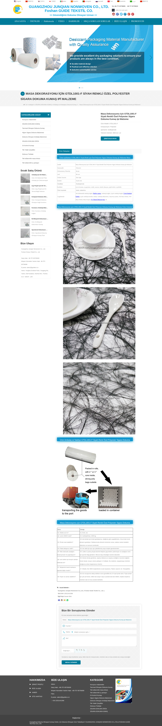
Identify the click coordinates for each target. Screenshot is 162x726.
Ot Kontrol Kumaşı (28, 145)
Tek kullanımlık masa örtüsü (31, 158)
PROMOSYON (137, 21)
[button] (79, 87)
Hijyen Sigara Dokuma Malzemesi (33, 132)
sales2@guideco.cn (63, 697)
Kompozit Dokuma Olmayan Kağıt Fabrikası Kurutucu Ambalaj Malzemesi (40, 197)
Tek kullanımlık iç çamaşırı (30, 163)
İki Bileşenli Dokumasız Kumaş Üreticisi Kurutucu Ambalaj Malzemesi (40, 219)
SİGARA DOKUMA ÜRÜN (30, 141)
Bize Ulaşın (36, 688)
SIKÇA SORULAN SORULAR (97, 21)
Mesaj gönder (71, 662)
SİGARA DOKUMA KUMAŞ (43, 104)
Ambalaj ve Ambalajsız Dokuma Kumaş (65, 104)
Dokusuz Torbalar (27, 154)
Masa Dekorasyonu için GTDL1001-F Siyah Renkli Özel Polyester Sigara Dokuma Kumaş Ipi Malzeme (98, 620)
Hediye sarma (97, 193)
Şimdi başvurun (110, 138)
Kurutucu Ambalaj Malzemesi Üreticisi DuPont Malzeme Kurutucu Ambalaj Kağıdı (40, 208)
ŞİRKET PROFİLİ (37, 684)
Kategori (31, 104)
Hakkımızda (49, 21)
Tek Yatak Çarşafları (28, 150)
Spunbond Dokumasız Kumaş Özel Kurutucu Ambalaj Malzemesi (40, 230)
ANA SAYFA (20, 21)
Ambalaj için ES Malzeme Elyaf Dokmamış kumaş (40, 175)
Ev (25, 104)
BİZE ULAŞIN (120, 21)
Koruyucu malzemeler (29, 119)
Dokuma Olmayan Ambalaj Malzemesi (34, 137)
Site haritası (37, 696)
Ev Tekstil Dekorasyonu (97, 199)
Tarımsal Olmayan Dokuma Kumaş (33, 128)
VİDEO (61, 21)
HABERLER (74, 21)
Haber (34, 692)
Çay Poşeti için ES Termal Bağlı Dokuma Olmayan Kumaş (40, 186)
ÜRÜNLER (35, 21)
